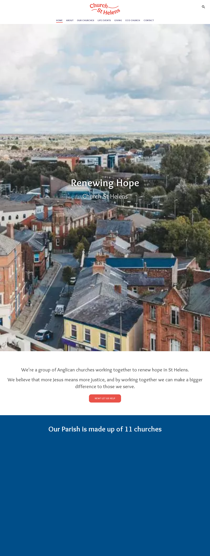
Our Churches (85, 20)
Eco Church (133, 20)
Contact (149, 20)
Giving (118, 20)
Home (59, 20)
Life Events (104, 20)
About (70, 20)
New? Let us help (105, 398)
